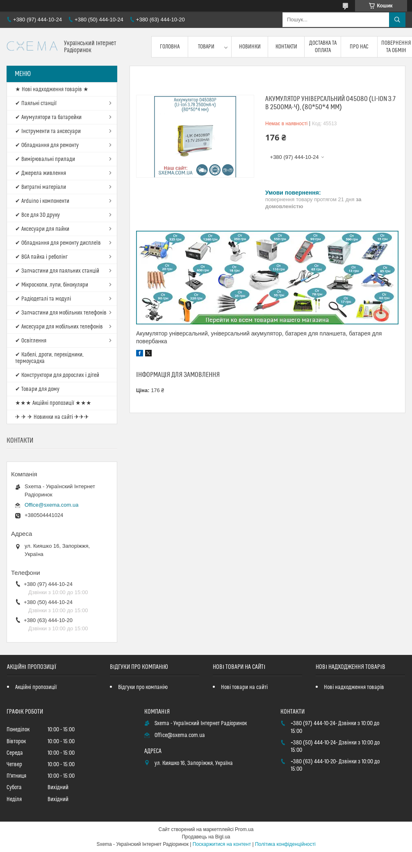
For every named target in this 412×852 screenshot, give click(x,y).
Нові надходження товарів (354, 687)
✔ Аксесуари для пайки (42, 229)
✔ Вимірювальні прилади (45, 159)
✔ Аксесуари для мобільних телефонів (59, 327)
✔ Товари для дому (37, 389)
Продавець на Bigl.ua (206, 837)
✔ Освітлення (30, 341)
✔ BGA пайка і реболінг (41, 257)
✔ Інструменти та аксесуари (48, 131)
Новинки (250, 47)
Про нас (359, 47)
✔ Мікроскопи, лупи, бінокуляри (51, 285)
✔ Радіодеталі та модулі (43, 299)
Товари (206, 47)
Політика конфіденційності (285, 844)
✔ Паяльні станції (36, 103)
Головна (170, 47)
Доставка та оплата (323, 47)
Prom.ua (244, 829)
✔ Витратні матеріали (40, 187)
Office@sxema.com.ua (51, 505)
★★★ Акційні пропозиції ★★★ (53, 403)
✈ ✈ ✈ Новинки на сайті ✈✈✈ (52, 417)
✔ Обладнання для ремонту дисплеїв (58, 243)
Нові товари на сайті (244, 687)
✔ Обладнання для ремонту (47, 145)
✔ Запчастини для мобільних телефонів (61, 313)
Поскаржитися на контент (222, 844)
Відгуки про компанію (143, 687)
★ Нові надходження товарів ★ (52, 89)
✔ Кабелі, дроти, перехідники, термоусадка (49, 358)
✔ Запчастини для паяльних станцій (57, 271)
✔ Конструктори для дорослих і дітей (57, 375)
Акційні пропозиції (36, 687)
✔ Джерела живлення (40, 173)
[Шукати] (397, 19)
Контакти (286, 47)
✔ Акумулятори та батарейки (48, 117)
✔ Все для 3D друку (37, 215)
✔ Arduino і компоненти (42, 201)
